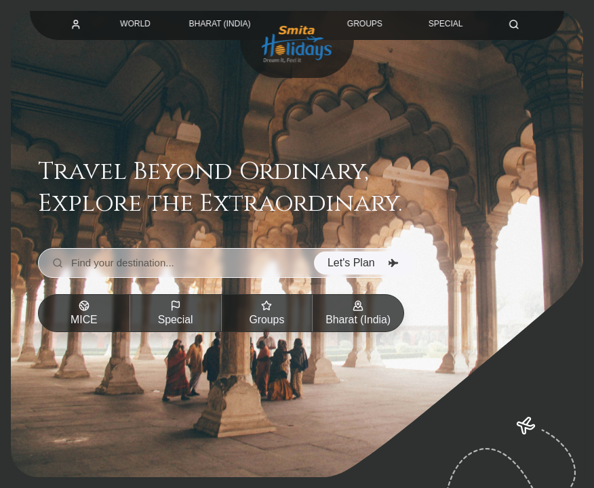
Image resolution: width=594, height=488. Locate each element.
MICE (84, 312)
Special (175, 312)
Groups (266, 312)
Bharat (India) (358, 312)
